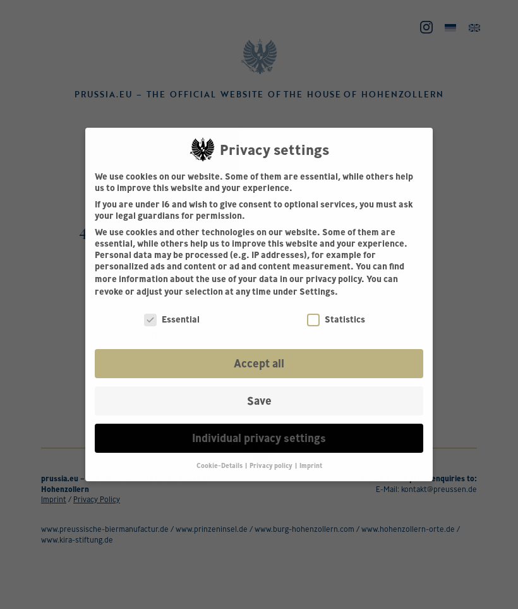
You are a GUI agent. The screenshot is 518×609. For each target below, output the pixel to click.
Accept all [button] (259, 363)
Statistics (336, 319)
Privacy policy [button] (272, 465)
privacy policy (333, 279)
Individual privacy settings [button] (259, 438)
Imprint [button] (310, 465)
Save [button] (259, 400)
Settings (317, 291)
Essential (172, 319)
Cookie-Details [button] (220, 465)
